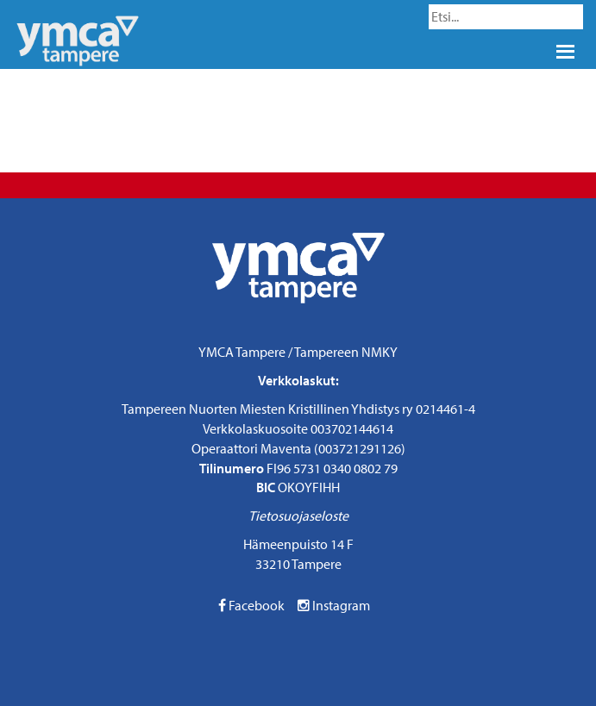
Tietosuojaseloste (298, 515)
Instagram (334, 605)
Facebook (251, 605)
